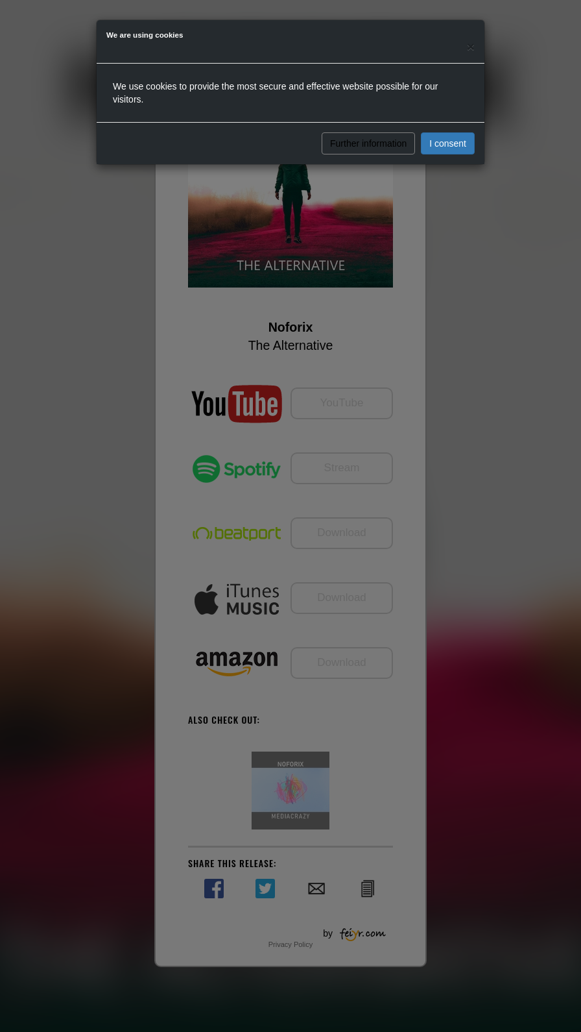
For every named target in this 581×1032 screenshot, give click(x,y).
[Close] (471, 46)
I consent (447, 143)
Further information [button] (368, 143)
